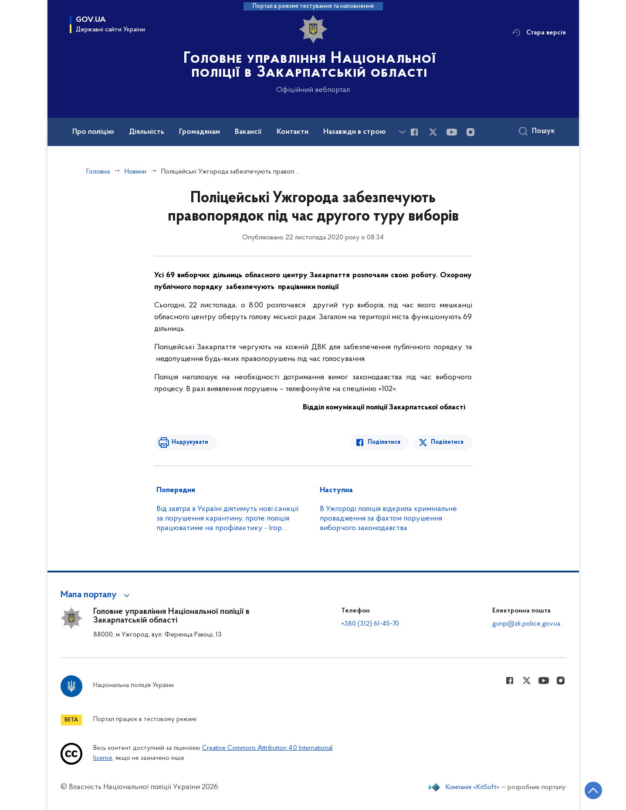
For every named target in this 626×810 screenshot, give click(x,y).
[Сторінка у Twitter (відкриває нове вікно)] (433, 132)
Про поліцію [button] (93, 132)
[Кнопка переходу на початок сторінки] (593, 790)
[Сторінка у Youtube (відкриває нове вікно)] (452, 132)
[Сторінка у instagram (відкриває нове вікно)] (470, 132)
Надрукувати (190, 442)
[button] (96, 595)
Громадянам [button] (199, 132)
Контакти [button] (292, 132)
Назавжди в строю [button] (354, 132)
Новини (135, 171)
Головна (98, 171)
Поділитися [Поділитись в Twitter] (447, 442)
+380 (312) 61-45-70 (370, 623)
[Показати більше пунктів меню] (402, 132)
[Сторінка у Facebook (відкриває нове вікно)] (414, 132)
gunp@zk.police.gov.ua (526, 623)
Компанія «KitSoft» (473, 787)
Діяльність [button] (146, 132)
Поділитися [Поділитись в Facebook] (384, 442)
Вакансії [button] (248, 132)
